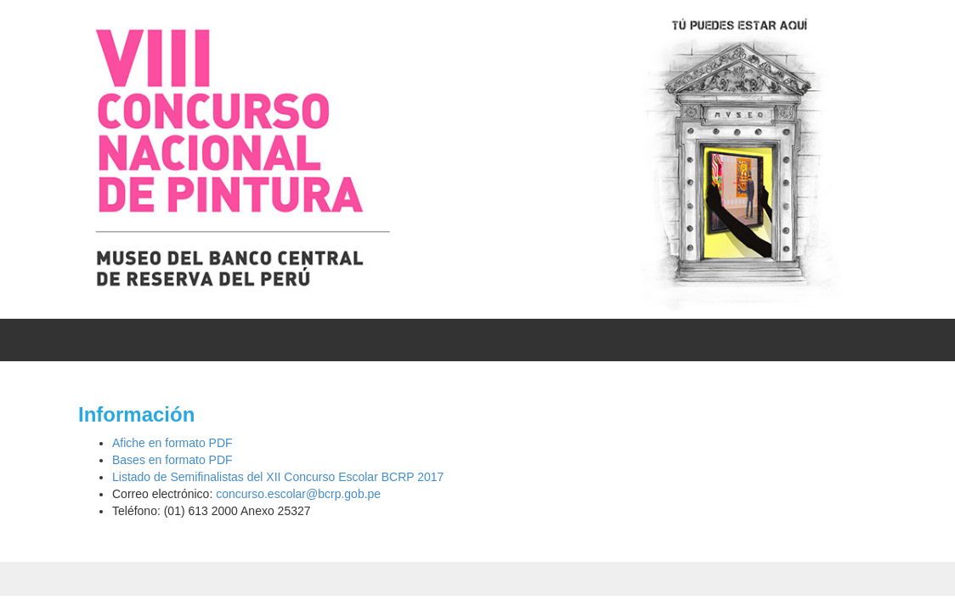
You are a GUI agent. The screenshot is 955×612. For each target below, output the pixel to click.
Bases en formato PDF (172, 460)
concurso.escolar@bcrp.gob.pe (298, 494)
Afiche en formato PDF (172, 443)
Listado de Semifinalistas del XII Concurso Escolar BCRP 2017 (278, 477)
